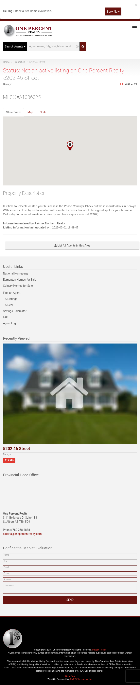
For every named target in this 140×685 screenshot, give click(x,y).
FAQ (5, 317)
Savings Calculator (15, 311)
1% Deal (8, 305)
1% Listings (10, 298)
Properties (19, 62)
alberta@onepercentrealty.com (22, 533)
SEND (69, 599)
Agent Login (10, 323)
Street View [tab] (13, 112)
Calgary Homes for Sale (18, 285)
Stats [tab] (43, 112)
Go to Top (70, 676)
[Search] (83, 46)
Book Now (113, 11)
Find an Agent (11, 292)
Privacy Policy (99, 649)
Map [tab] (30, 112)
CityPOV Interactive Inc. (80, 679)
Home (6, 62)
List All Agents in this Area (72, 245)
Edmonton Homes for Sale (19, 279)
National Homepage (15, 273)
